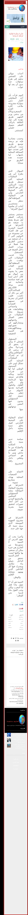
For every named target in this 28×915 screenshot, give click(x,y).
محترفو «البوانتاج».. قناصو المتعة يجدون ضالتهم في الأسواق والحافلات (17, 740)
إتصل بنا (14, 769)
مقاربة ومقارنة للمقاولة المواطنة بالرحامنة (15, 35)
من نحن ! (14, 759)
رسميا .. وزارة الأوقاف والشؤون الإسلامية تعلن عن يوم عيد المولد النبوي (17, 735)
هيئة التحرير (14, 762)
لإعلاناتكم (14, 765)
